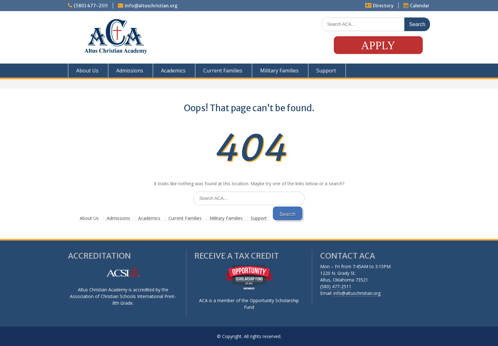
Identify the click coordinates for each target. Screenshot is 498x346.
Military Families (279, 70)
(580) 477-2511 (91, 6)
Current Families (222, 70)
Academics (173, 70)
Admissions (129, 70)
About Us (87, 70)
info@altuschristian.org (151, 6)
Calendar (419, 6)
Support (326, 70)
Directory (383, 6)
